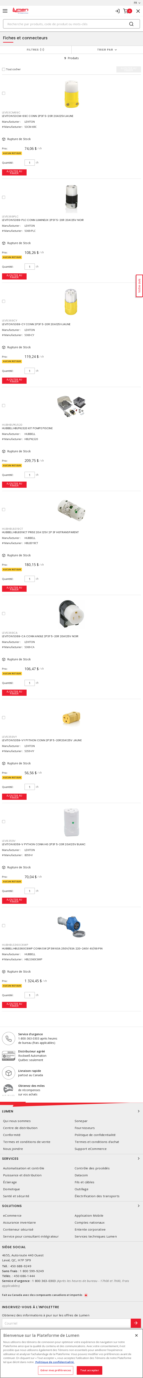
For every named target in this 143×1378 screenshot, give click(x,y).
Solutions (71, 1206)
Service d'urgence (30, 1034)
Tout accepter (89, 1370)
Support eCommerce (91, 1149)
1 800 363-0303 (44, 1281)
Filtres (36, 49)
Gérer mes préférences (55, 1370)
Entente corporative (90, 1229)
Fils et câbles (85, 1182)
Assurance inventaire (19, 1222)
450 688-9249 (20, 1266)
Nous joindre (13, 1149)
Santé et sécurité (16, 1196)
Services (71, 1158)
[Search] (71, 23)
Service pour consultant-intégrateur (31, 1236)
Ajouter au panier (14, 172)
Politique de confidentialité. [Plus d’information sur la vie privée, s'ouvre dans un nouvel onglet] (54, 1362)
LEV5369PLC (10, 216)
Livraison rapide (29, 1071)
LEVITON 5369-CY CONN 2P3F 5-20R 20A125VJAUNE (36, 324)
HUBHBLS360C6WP (15, 945)
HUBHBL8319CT (12, 529)
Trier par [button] (105, 49)
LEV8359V (9, 841)
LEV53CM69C (11, 112)
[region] (71, 1353)
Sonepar (81, 1121)
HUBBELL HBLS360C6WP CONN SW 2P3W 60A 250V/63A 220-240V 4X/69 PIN (52, 948)
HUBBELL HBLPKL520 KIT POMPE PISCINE (27, 428)
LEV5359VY (9, 737)
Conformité (12, 1135)
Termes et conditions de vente (26, 1142)
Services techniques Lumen (96, 1236)
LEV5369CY (9, 320)
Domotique (11, 1189)
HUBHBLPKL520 (12, 425)
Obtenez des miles (31, 1086)
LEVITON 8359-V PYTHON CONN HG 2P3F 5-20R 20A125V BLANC (44, 844)
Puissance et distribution (22, 1175)
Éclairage (10, 1182)
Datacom (81, 1175)
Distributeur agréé (31, 1051)
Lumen (71, 1111)
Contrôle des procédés (92, 1168)
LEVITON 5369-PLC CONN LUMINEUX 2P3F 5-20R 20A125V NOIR (43, 220)
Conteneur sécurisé (18, 1229)
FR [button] (135, 3)
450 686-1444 (24, 1276)
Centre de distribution (20, 1128)
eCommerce (12, 1215)
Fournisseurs (85, 1128)
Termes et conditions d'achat (97, 1142)
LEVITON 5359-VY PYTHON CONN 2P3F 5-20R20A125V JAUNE (42, 740)
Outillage (81, 1189)
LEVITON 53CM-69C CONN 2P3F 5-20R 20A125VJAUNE (37, 116)
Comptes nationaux (90, 1222)
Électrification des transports (97, 1196)
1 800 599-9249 (32, 1271)
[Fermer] (136, 1335)
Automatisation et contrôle (23, 1168)
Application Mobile (89, 1215)
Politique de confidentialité (95, 1135)
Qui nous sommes (17, 1121)
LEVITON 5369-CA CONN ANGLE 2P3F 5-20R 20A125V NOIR (40, 636)
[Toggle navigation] (5, 11)
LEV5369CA (10, 633)
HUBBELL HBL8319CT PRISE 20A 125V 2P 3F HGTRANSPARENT (40, 532)
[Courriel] (66, 1323)
